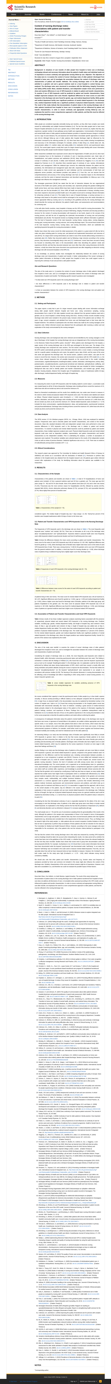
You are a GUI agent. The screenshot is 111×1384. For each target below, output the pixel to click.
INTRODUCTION (13, 76)
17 (50, 145)
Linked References (91, 29)
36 (97, 161)
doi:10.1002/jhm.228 (48, 982)
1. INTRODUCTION (43, 119)
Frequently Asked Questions (17, 53)
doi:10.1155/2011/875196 (86, 961)
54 (59, 703)
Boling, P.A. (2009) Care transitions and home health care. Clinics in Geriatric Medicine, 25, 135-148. (69, 973)
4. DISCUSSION (41, 643)
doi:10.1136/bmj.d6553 (64, 1348)
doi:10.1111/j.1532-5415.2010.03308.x (89, 971)
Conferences (56, 14)
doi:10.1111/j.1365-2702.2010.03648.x (50, 1024)
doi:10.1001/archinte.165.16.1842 (49, 1031)
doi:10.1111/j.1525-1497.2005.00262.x (50, 1010)
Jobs (98, 14)
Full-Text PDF (89, 22)
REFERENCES (41, 893)
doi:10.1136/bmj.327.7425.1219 (48, 1139)
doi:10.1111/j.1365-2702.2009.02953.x (85, 1256)
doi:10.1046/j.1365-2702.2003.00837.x (67, 1221)
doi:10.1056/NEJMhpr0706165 (76, 1071)
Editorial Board (13, 31)
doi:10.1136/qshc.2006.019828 (48, 1039)
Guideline (11, 33)
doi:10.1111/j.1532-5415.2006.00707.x (53, 1341)
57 (84, 455)
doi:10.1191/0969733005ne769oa (82, 1263)
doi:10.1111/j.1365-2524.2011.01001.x (68, 1125)
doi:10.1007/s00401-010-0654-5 (76, 1359)
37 (54, 163)
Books (42, 14)
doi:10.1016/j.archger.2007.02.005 (62, 933)
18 (74, 145)
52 (71, 240)
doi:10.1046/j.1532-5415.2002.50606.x (60, 950)
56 (68, 250)
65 (65, 785)
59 (68, 739)
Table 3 (37, 540)
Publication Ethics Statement (17, 48)
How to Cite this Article (92, 32)
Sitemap (58, 1377)
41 (56, 195)
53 (46, 713)
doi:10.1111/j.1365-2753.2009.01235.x (56, 1102)
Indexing (11, 23)
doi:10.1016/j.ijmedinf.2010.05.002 (49, 1252)
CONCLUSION (13, 89)
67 (70, 808)
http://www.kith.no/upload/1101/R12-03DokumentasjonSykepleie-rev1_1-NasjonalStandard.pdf (67, 1202)
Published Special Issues (16, 61)
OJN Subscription (14, 41)
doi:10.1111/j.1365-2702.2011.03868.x (64, 1355)
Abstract (88, 19)
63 (99, 773)
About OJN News (14, 50)
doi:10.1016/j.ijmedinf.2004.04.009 (49, 1053)
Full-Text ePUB (90, 27)
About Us (84, 14)
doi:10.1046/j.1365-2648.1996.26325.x (50, 1209)
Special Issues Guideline (16, 64)
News (70, 14)
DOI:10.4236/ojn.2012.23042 (70, 22)
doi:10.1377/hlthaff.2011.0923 (74, 1083)
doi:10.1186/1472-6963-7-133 (59, 996)
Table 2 (85, 529)
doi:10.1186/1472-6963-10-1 (68, 1046)
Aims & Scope (13, 28)
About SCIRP (51, 1377)
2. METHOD (40, 297)
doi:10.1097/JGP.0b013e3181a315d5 (83, 1324)
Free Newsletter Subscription (17, 43)
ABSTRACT (40, 65)
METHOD (11, 79)
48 (46, 238)
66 (97, 805)
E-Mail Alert (13, 1381)
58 (36, 701)
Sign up (73, 1381)
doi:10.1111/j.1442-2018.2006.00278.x (50, 1090)
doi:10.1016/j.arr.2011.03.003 (62, 903)
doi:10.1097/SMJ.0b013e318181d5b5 (50, 957)
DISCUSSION (12, 86)
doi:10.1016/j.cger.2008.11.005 (48, 975)
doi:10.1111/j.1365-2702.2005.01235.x (55, 1284)
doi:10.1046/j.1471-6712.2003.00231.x (53, 1235)
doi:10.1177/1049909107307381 (59, 1280)
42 (62, 200)
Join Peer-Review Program (28, 1381)
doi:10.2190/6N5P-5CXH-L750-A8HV (85, 1003)
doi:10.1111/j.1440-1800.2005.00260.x (74, 1273)
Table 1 (74, 479)
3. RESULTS (40, 468)
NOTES (38, 1365)
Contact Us (64, 1377)
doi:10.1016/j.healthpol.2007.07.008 (75, 1076)
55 (72, 844)
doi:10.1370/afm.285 (76, 1095)
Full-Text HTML (90, 24)
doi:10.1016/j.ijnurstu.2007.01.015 (49, 1334)
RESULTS (11, 82)
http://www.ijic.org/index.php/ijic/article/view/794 (59, 1132)
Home (13, 14)
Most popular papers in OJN (17, 46)
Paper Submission (14, 38)
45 (98, 357)
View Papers (12, 26)
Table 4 (37, 619)
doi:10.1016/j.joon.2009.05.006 (91, 1109)
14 (88, 143)
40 (59, 190)
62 (52, 759)
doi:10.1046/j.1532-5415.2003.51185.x (63, 926)
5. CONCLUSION (42, 872)
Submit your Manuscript (87, 1381)
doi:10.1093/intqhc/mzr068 (69, 1067)
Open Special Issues (15, 59)
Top (9, 69)
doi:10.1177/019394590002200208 (57, 1060)
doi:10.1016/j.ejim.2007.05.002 (48, 910)
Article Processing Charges (17, 36)
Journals (27, 14)
